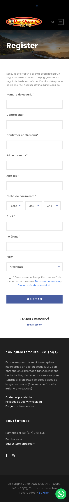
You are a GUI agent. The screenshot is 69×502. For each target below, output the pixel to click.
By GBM (44, 492)
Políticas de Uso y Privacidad (24, 402)
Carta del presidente (19, 397)
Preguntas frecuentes (20, 406)
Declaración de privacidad (34, 285)
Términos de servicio (47, 281)
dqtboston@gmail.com (20, 444)
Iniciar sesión (34, 324)
